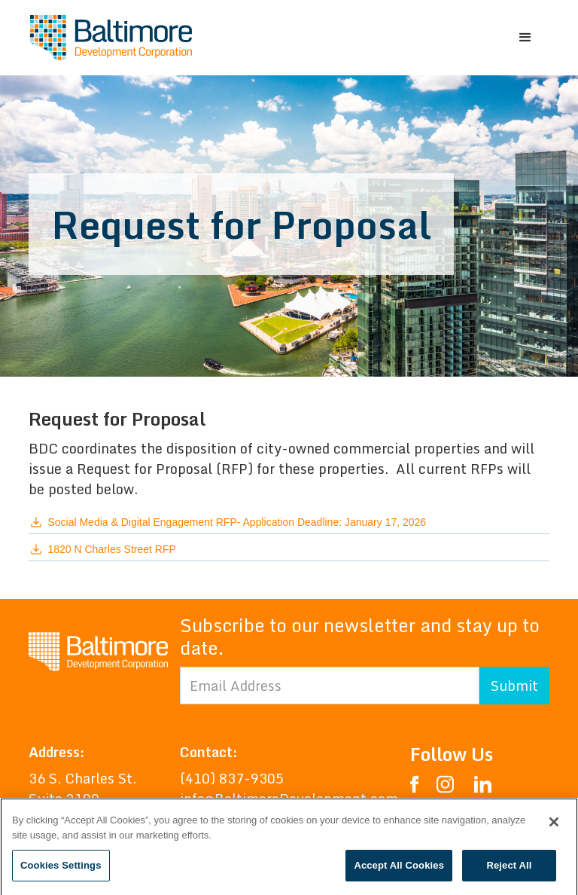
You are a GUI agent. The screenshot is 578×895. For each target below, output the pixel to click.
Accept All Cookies (399, 868)
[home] (111, 37)
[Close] (553, 825)
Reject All (508, 868)
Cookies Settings (61, 868)
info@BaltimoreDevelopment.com (289, 798)
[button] (525, 37)
